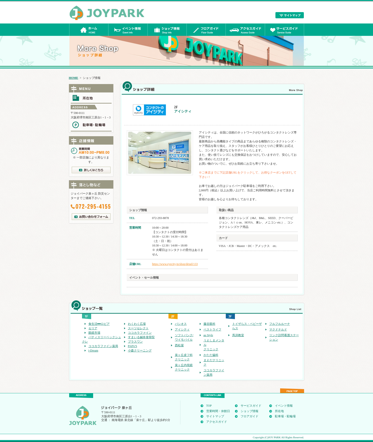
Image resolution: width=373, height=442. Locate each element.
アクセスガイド (216, 421)
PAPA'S (132, 346)
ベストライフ (212, 329)
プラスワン (135, 341)
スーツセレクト (138, 328)
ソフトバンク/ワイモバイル (184, 337)
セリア (92, 328)
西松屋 (179, 345)
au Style (208, 335)
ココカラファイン (140, 332)
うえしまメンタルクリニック (214, 345)
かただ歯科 (211, 355)
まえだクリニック (214, 362)
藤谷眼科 (209, 324)
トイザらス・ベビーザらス (247, 326)
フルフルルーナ (279, 324)
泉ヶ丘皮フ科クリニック (184, 357)
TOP (209, 405)
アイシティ (182, 329)
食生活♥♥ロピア (99, 324)
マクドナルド (278, 329)
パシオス (181, 324)
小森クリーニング (140, 350)
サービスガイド (251, 405)
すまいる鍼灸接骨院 (141, 337)
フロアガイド (249, 416)
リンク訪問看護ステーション (284, 337)
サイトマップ (215, 416)
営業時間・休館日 (218, 411)
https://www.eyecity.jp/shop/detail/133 (175, 264)
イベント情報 (284, 405)
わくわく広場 (137, 324)
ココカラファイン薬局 (103, 346)
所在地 (279, 411)
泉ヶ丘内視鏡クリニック (184, 367)
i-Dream (93, 350)
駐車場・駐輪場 (285, 416)
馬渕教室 (238, 335)
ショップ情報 (249, 411)
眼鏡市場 (94, 332)
